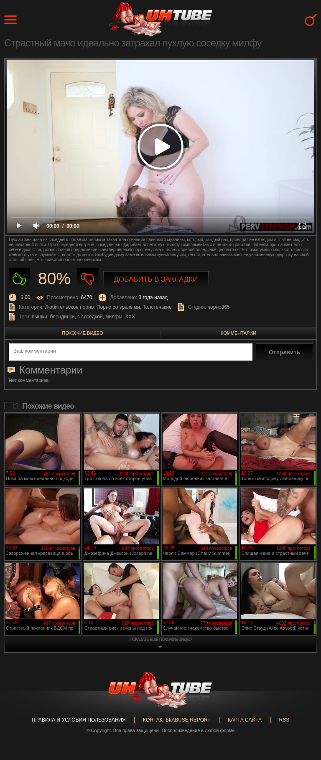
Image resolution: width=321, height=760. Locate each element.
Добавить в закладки (156, 279)
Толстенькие (157, 307)
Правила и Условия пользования (79, 720)
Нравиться (20, 279)
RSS (284, 720)
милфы (113, 317)
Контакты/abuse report (177, 720)
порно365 (219, 307)
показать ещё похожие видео (160, 639)
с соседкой (89, 317)
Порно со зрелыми (118, 307)
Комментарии (238, 333)
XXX (130, 317)
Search (311, 20)
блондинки (62, 317)
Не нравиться (88, 279)
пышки (39, 317)
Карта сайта (245, 720)
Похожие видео (82, 333)
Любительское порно (69, 307)
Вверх (302, 715)
